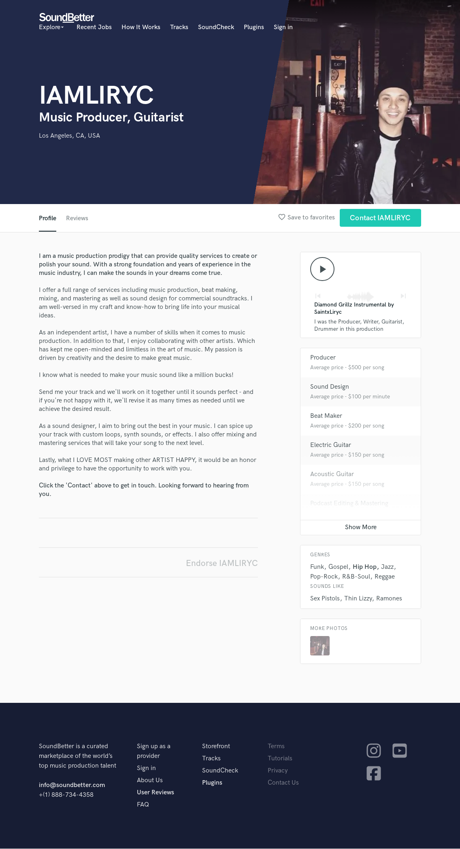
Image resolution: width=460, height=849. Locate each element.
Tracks (179, 27)
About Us (150, 781)
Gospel (338, 567)
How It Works (140, 27)
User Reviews (155, 793)
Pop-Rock (324, 577)
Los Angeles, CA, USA (69, 136)
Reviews (77, 218)
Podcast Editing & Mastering (349, 504)
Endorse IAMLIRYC (222, 563)
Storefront (216, 747)
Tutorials (280, 759)
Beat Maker (326, 416)
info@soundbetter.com (72, 785)
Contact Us (283, 783)
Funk (317, 567)
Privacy (278, 771)
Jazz (387, 567)
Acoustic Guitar (332, 475)
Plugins (254, 27)
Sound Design (329, 387)
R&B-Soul (356, 577)
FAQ (143, 805)
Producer (323, 358)
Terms (276, 747)
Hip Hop (365, 567)
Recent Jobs (94, 27)
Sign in (283, 27)
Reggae (385, 577)
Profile (47, 218)
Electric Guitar (330, 445)
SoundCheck (216, 27)
